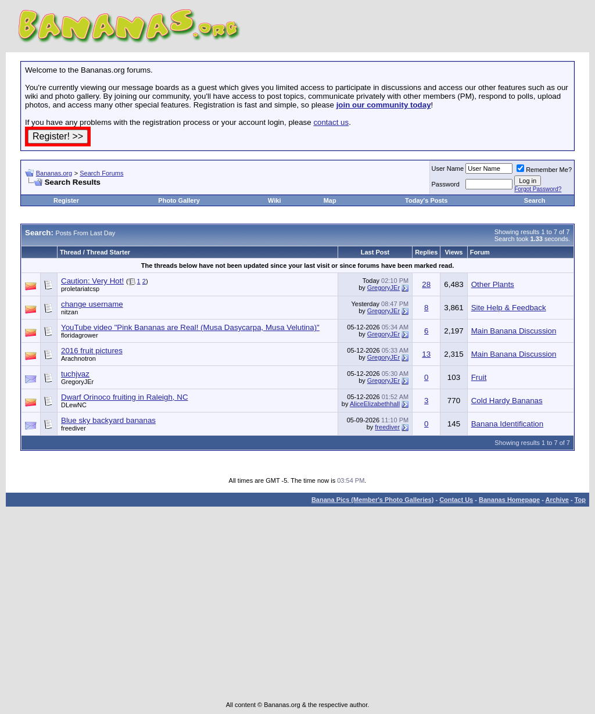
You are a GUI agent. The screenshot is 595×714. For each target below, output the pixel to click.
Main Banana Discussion (514, 330)
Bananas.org (54, 173)
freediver (73, 428)
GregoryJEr (383, 287)
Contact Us (456, 499)
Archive (557, 499)
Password (446, 184)
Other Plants (492, 284)
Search (535, 200)
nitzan (69, 311)
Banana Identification (507, 423)
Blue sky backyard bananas (108, 420)
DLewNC (74, 404)
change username (92, 304)
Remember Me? (544, 169)
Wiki (274, 200)
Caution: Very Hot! (92, 281)
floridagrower (79, 335)
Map (330, 200)
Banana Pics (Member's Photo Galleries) (372, 499)
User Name (448, 168)
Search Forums (101, 173)
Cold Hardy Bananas (507, 400)
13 (426, 354)
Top (580, 499)
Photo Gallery (179, 200)
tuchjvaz (75, 373)
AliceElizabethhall (375, 403)
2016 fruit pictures (92, 350)
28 (426, 284)
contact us (331, 122)
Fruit (479, 377)
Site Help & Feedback (508, 307)
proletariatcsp (80, 288)
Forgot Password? (537, 189)
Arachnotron (78, 358)
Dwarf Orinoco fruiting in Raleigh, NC (124, 397)
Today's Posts (426, 200)
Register (66, 200)
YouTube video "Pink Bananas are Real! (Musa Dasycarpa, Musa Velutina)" (190, 327)
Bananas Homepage (509, 499)
